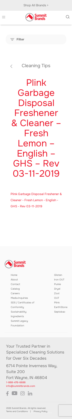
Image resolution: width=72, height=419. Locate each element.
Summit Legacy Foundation (19, 323)
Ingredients (17, 316)
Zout (57, 293)
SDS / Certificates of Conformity (22, 305)
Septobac (59, 311)
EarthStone (60, 307)
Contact (15, 284)
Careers (15, 293)
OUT (56, 298)
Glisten (58, 275)
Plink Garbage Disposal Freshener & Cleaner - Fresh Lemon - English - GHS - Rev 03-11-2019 (36, 200)
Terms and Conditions (17, 411)
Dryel (57, 288)
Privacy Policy (40, 411)
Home (14, 275)
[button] (3, 17)
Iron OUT (59, 279)
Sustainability (18, 311)
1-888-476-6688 (16, 382)
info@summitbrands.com (20, 386)
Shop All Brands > (36, 5)
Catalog (15, 288)
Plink (57, 302)
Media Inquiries (19, 298)
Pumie (57, 284)
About (14, 279)
